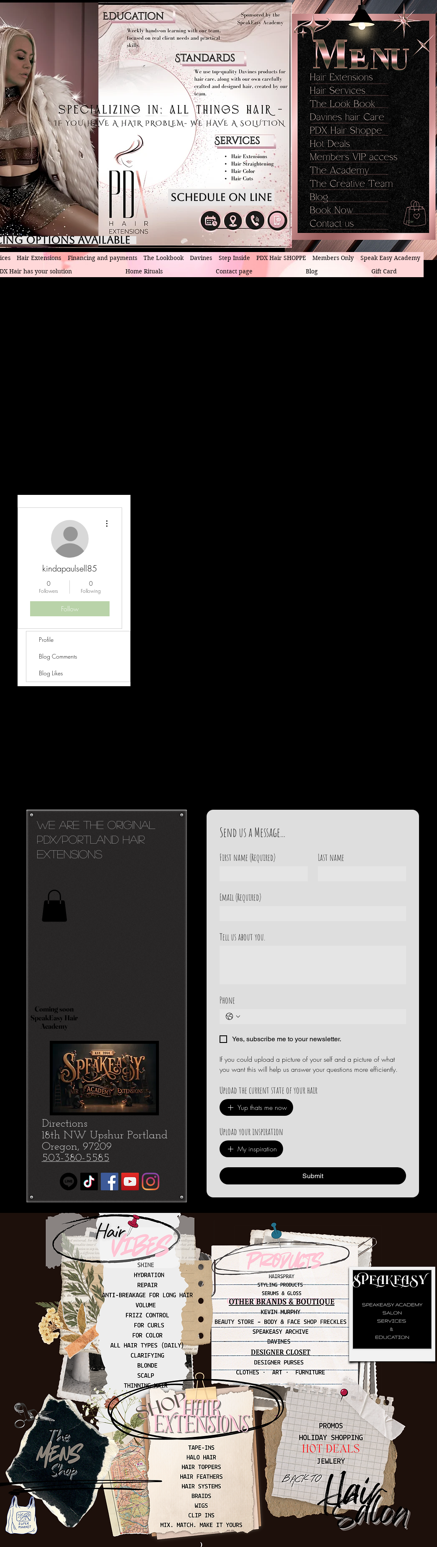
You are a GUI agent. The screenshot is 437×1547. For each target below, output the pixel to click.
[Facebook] (109, 1181)
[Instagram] (150, 1181)
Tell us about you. (242, 936)
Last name (331, 857)
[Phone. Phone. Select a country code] (233, 1017)
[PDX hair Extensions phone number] (255, 220)
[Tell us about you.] (313, 965)
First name (248, 857)
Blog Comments (58, 656)
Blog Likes (51, 673)
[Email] (310, 913)
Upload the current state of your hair (268, 1090)
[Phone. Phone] (321, 1016)
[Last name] (359, 873)
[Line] (68, 1181)
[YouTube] (130, 1181)
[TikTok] (89, 1181)
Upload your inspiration (251, 1131)
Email (240, 897)
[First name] (261, 873)
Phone (227, 1000)
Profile (46, 640)
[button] (418, 222)
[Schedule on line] (221, 197)
